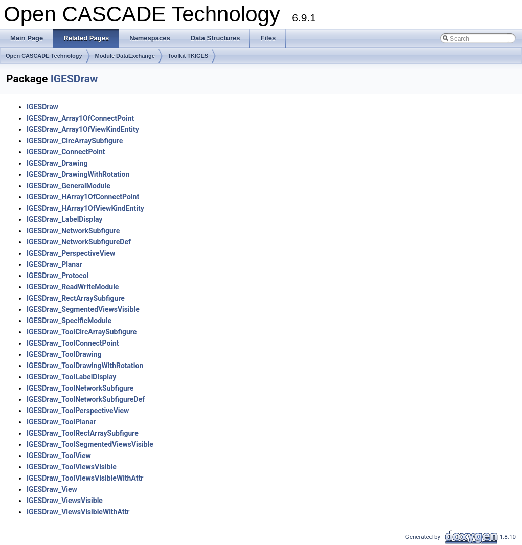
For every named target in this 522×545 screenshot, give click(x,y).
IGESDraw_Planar (54, 264)
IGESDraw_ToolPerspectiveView (78, 410)
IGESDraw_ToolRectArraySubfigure (83, 433)
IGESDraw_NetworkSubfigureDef (79, 242)
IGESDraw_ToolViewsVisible (72, 467)
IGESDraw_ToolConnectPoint (73, 343)
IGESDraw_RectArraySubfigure (76, 298)
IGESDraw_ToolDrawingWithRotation (85, 365)
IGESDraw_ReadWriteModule (73, 287)
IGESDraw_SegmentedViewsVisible (83, 309)
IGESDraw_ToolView (59, 455)
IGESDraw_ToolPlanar (61, 422)
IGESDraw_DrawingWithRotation (78, 174)
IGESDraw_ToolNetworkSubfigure (80, 388)
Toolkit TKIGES (188, 56)
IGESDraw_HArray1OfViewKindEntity (85, 208)
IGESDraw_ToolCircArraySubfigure (82, 332)
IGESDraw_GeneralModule (68, 185)
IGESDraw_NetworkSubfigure (73, 230)
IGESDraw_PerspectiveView (71, 253)
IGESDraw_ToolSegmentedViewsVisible (90, 444)
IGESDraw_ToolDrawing (64, 354)
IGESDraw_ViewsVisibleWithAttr (78, 512)
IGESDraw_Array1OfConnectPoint (80, 118)
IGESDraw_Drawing (57, 163)
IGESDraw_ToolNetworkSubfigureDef (86, 399)
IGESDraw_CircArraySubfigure (75, 141)
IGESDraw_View (52, 489)
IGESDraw (74, 79)
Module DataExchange (125, 56)
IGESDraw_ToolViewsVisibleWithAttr (85, 478)
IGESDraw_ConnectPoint (66, 152)
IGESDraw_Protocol (57, 275)
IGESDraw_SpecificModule (69, 320)
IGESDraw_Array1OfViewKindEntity (83, 129)
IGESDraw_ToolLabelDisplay (71, 377)
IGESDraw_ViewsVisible (65, 500)
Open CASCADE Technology (44, 56)
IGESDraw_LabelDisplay (64, 219)
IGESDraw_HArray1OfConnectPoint (83, 197)
